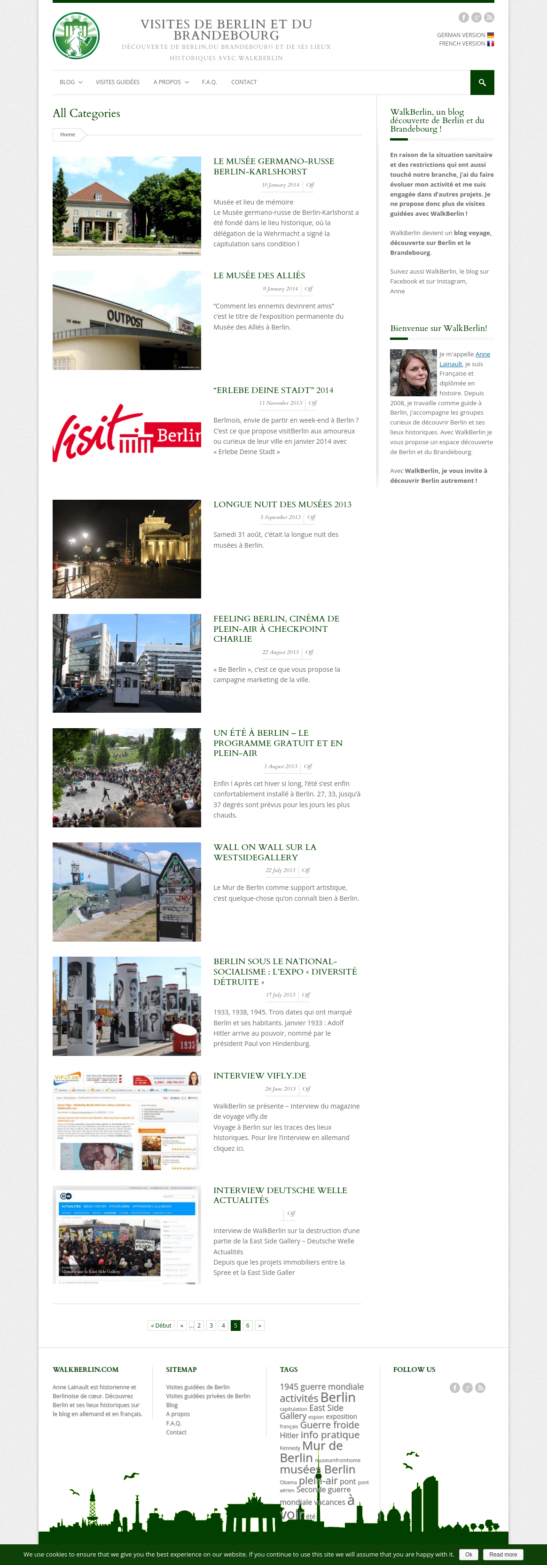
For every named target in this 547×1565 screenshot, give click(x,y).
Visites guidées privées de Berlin (208, 1397)
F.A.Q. (210, 83)
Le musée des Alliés (259, 277)
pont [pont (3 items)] (348, 1483)
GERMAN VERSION (465, 36)
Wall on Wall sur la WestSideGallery (264, 854)
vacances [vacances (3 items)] (329, 1503)
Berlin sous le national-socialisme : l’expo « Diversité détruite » (285, 973)
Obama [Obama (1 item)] (288, 1483)
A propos (168, 84)
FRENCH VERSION (466, 45)
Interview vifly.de (259, 1077)
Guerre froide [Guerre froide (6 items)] (329, 1426)
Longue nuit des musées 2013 (282, 506)
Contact (244, 83)
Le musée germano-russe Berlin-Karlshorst (273, 168)
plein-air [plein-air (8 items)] (318, 1481)
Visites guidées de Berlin (198, 1388)
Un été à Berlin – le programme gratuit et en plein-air (278, 745)
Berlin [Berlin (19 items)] (338, 1398)
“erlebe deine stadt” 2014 (273, 391)
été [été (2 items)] (310, 1517)
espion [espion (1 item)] (316, 1418)
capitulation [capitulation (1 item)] (293, 1410)
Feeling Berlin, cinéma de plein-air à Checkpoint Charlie (276, 630)
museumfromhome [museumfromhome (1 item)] (337, 1461)
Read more (503, 1554)
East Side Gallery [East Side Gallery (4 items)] (312, 1413)
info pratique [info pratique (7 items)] (330, 1435)
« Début (161, 1327)
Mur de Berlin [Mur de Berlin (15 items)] (311, 1452)
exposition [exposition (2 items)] (341, 1417)
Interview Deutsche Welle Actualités (280, 1197)
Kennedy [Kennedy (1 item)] (290, 1449)
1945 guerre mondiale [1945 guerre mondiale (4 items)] (322, 1387)
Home (67, 135)
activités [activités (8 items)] (299, 1399)
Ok (468, 1554)
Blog (68, 84)
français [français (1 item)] (289, 1427)
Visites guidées (118, 83)
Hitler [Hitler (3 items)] (289, 1436)
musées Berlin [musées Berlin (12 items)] (317, 1470)
